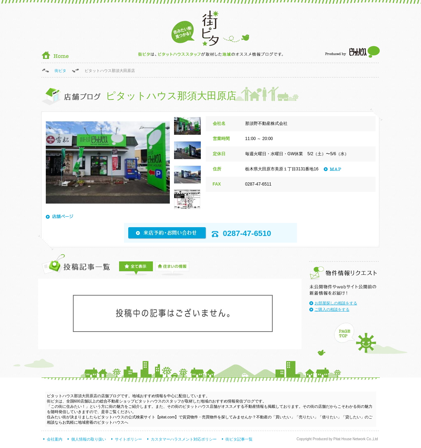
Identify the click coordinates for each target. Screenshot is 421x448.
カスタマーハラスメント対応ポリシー (184, 439)
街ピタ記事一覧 (239, 439)
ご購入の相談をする (332, 309)
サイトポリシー (128, 439)
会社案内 (54, 439)
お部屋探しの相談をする (336, 303)
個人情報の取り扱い (88, 439)
